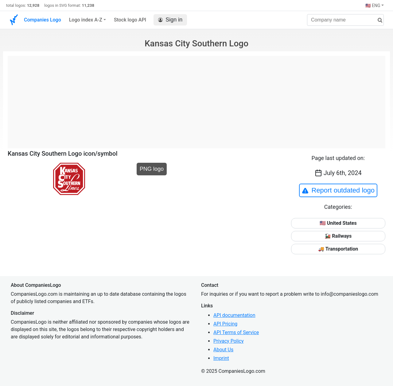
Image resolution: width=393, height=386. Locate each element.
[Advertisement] (196, 99)
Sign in (170, 20)
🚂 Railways (338, 236)
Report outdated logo (338, 190)
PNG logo (152, 169)
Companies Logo (42, 20)
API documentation (234, 315)
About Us (223, 350)
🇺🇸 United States (338, 223)
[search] (377, 20)
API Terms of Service (236, 332)
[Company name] (345, 20)
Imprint (221, 358)
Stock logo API (130, 20)
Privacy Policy (228, 341)
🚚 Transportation (338, 249)
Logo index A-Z (85, 20)
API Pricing (225, 324)
